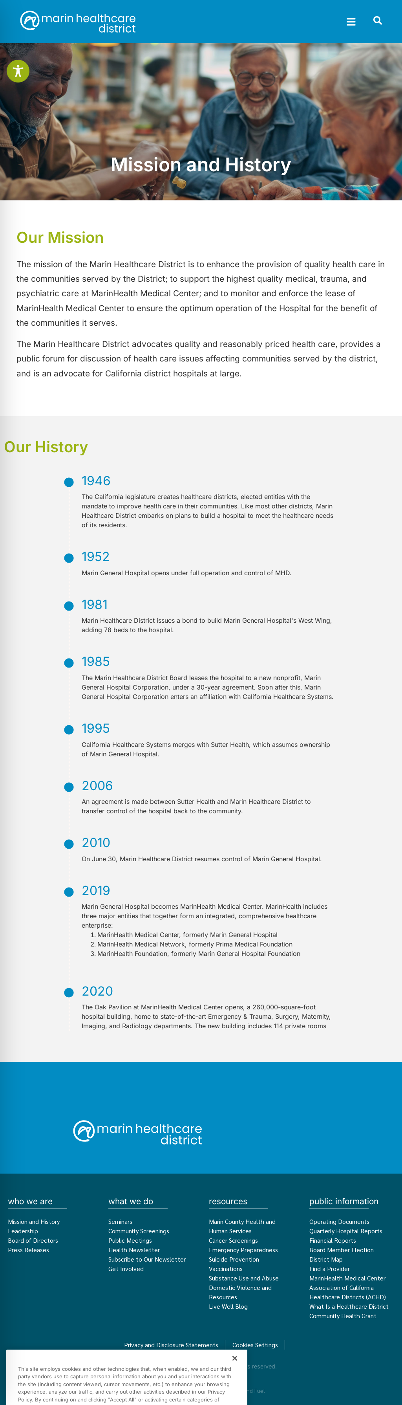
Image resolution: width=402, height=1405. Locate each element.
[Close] (234, 1376)
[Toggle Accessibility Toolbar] (18, 71)
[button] (351, 21)
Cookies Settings (255, 1345)
